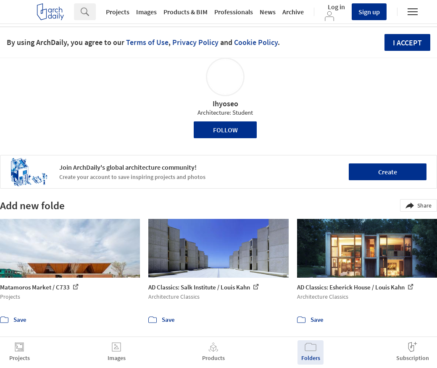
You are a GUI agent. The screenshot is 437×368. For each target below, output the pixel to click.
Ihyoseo (225, 103)
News (268, 11)
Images (146, 11)
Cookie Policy (256, 42)
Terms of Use (147, 42)
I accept (407, 42)
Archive (293, 11)
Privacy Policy (195, 42)
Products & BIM (185, 11)
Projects (117, 11)
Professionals (233, 11)
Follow (225, 130)
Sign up (369, 12)
